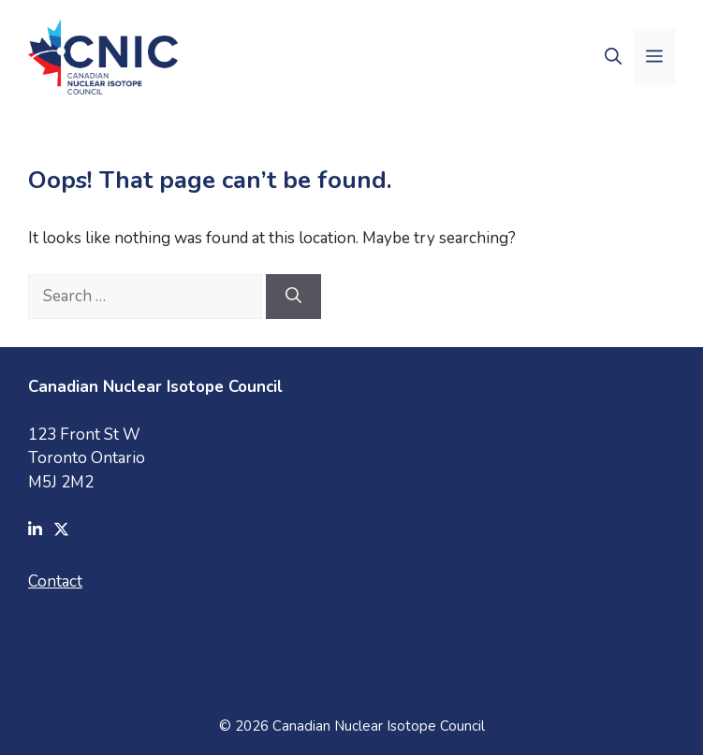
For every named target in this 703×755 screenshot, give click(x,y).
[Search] (293, 296)
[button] (613, 57)
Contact (55, 581)
